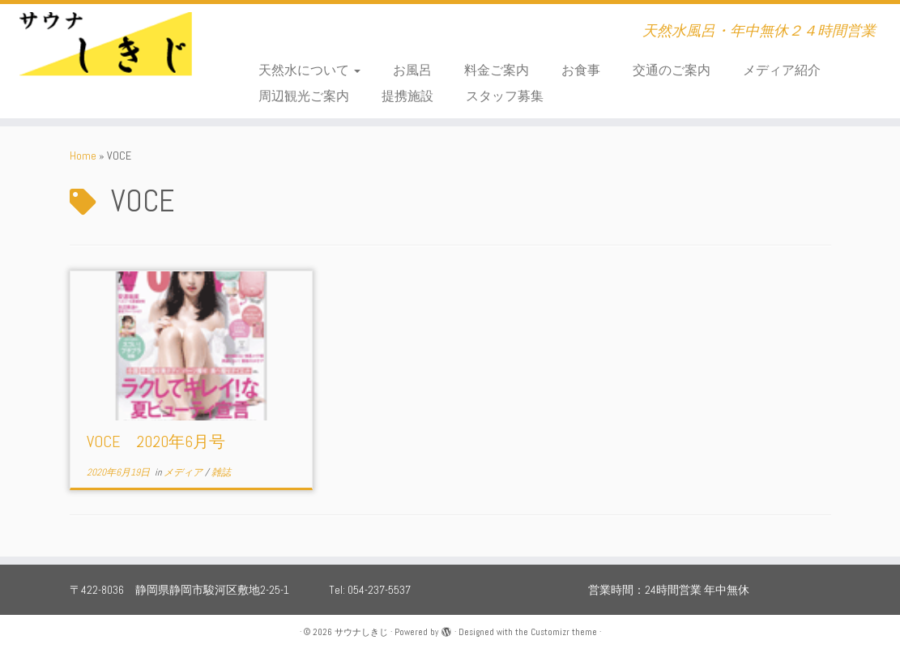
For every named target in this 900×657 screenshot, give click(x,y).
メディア (184, 472)
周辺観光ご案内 (303, 96)
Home (83, 155)
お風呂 (412, 70)
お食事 (580, 70)
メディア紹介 (782, 70)
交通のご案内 (671, 70)
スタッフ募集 (505, 96)
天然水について (309, 70)
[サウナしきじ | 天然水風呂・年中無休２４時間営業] (105, 52)
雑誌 (221, 472)
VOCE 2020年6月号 (156, 441)
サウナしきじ (361, 632)
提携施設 (407, 96)
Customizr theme (564, 632)
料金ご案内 (496, 70)
